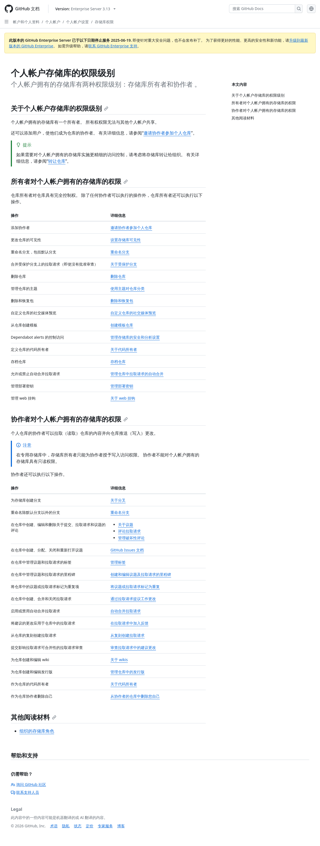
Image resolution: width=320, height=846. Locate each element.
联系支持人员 (25, 792)
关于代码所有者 (123, 349)
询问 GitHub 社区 (28, 784)
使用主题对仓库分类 (127, 288)
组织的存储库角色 (36, 731)
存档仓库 (118, 361)
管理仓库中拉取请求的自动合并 (137, 373)
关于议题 (125, 524)
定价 (89, 825)
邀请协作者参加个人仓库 (167, 133)
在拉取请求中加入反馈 (129, 623)
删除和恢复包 (121, 300)
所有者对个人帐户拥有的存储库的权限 (69, 181)
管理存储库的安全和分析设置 (135, 337)
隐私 (66, 825)
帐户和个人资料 (26, 21)
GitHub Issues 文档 (127, 550)
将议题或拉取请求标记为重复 (135, 586)
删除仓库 (118, 276)
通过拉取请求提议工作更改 (133, 598)
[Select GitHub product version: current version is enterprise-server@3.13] (85, 9)
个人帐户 (52, 21)
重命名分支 (119, 251)
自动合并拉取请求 (125, 610)
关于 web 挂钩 (122, 398)
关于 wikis (119, 659)
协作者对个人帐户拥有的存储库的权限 (69, 418)
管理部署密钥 (121, 385)
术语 (54, 825)
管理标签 (118, 562)
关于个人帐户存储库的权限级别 (59, 108)
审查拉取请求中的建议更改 (133, 647)
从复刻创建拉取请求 (127, 635)
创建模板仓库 (121, 325)
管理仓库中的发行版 (127, 671)
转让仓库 (57, 161)
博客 (121, 825)
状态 (77, 825)
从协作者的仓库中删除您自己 (135, 696)
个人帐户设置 (77, 21)
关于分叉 (118, 500)
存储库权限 (104, 21)
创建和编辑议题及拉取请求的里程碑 (140, 574)
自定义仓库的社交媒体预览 (133, 312)
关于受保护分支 (123, 264)
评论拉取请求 (129, 531)
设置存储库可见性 (125, 239)
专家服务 (105, 825)
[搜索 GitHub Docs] (262, 9)
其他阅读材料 (33, 717)
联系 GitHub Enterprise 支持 (112, 45)
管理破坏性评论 (131, 537)
